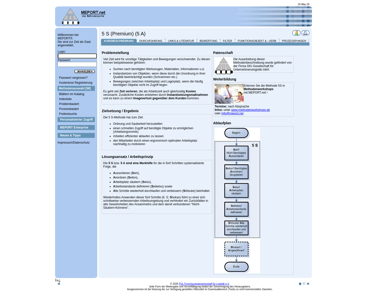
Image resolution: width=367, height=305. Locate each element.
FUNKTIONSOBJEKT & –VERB (257, 40)
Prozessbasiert (69, 109)
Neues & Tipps (70, 135)
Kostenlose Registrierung (75, 82)
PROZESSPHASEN (294, 40)
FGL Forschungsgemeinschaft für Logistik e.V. (204, 283)
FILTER (227, 40)
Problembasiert (69, 104)
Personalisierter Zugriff (76, 119)
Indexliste (65, 99)
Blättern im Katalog (71, 94)
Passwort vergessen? (73, 77)
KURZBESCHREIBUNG (119, 40)
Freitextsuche (68, 114)
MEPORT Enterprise (74, 127)
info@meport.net (232, 113)
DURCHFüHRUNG (150, 40)
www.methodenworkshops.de (250, 110)
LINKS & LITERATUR (181, 40)
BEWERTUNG (208, 40)
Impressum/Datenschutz (74, 142)
